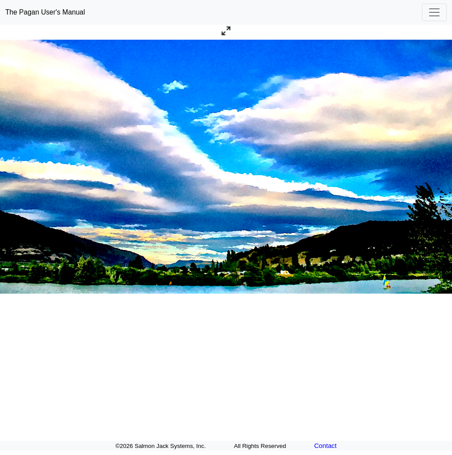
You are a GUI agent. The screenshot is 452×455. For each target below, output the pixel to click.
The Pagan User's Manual (45, 12)
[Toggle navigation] (434, 12)
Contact (325, 445)
